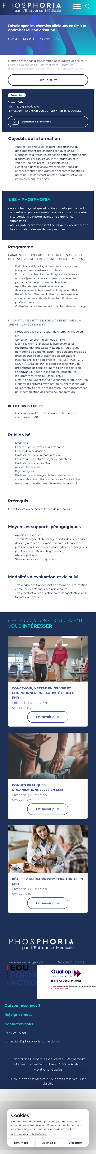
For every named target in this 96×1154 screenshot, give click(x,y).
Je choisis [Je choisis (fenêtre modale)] (49, 1142)
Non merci (21, 1142)
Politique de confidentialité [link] (28, 1134)
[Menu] (77, 6)
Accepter (75, 1142)
